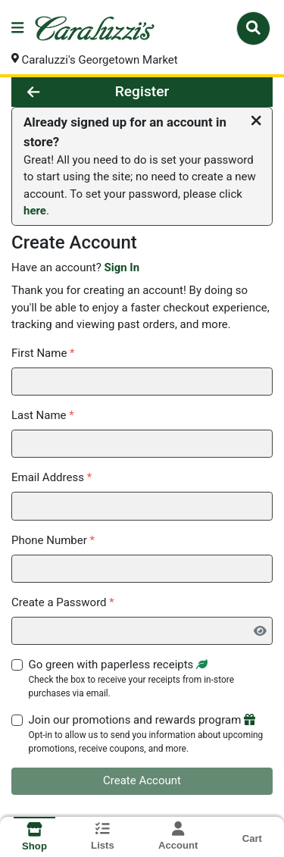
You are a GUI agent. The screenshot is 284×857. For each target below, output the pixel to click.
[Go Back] (53, 92)
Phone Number (53, 540)
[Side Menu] (17, 28)
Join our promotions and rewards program (151, 735)
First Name (43, 353)
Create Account (142, 781)
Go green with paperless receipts (151, 679)
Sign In (121, 268)
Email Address (51, 478)
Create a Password (62, 602)
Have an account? (75, 268)
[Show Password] (258, 632)
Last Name (42, 415)
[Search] (253, 28)
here (34, 211)
